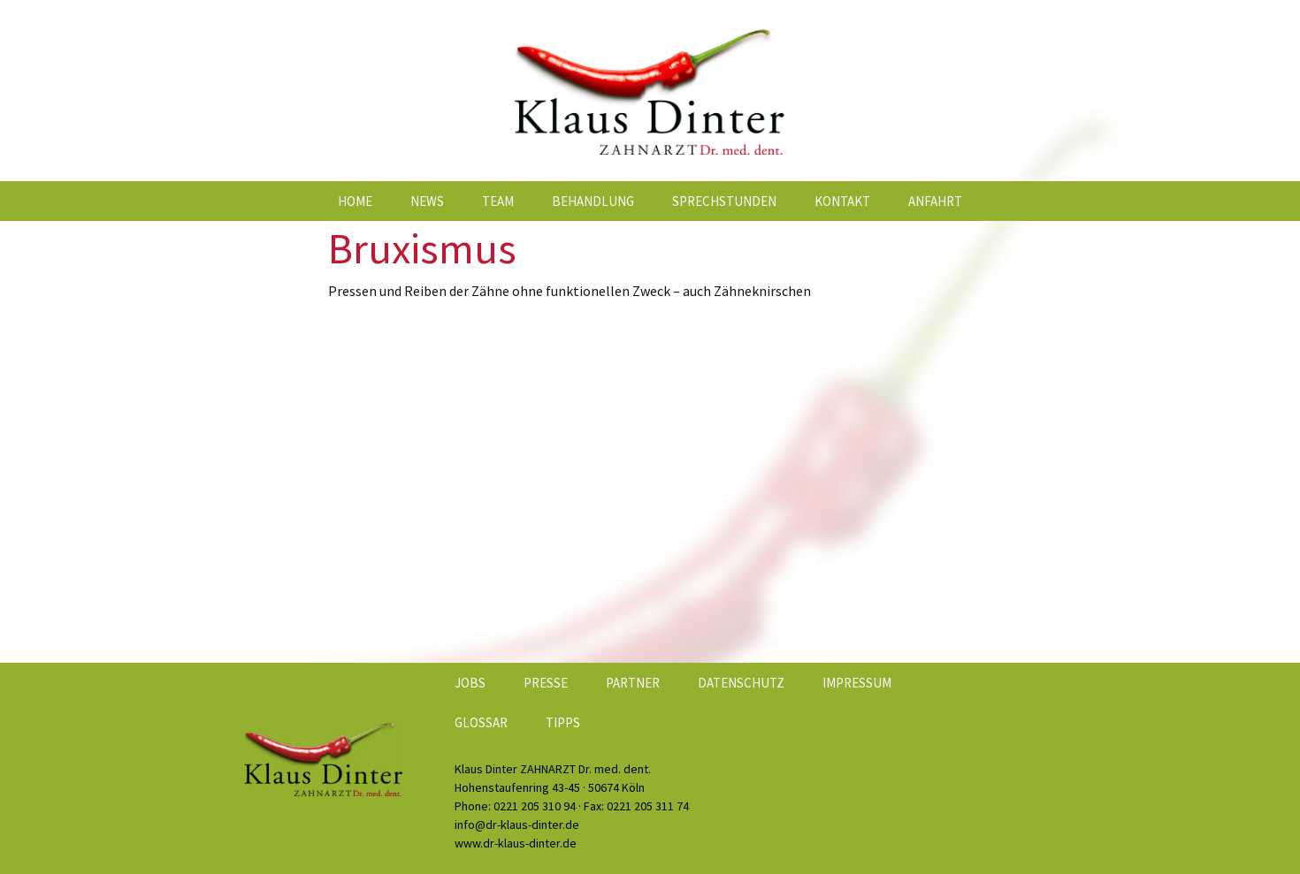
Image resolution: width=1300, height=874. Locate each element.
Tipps (563, 722)
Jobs (470, 682)
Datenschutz (741, 682)
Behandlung (593, 201)
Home (355, 201)
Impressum (856, 682)
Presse (546, 682)
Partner (633, 682)
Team (498, 201)
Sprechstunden (724, 201)
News (427, 201)
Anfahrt (935, 201)
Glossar (481, 722)
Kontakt (842, 201)
